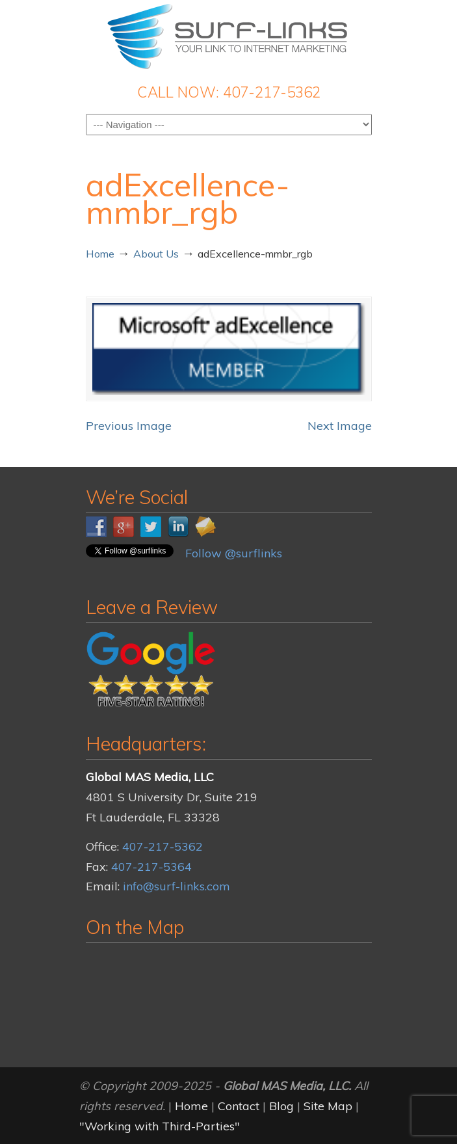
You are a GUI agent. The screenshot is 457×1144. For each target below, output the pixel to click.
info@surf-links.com (176, 886)
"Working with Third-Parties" (159, 1126)
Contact (238, 1105)
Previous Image (129, 425)
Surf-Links (229, 36)
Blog (281, 1105)
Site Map (328, 1105)
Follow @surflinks (233, 553)
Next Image (339, 425)
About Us (156, 253)
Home (100, 253)
